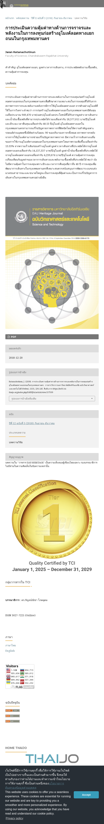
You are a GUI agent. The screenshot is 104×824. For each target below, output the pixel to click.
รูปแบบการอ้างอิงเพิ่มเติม (23, 398)
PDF (13, 336)
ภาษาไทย (10, 645)
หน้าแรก (9, 18)
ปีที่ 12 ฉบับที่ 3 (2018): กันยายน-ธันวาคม (51, 18)
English (10, 650)
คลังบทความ (22, 18)
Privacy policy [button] (14, 818)
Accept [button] (86, 794)
